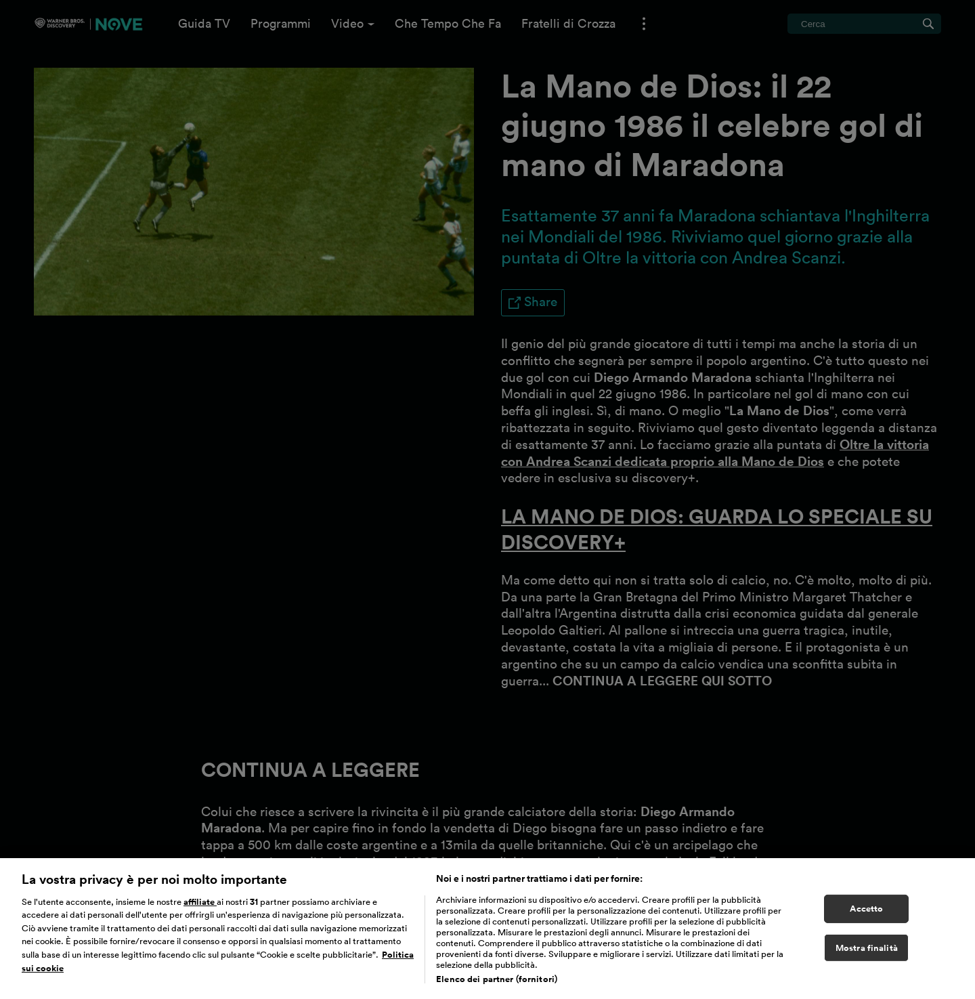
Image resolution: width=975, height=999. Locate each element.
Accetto (866, 912)
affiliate (200, 905)
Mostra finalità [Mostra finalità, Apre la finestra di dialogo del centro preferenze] (867, 951)
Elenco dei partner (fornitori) (496, 982)
